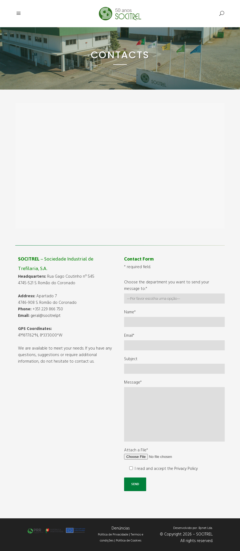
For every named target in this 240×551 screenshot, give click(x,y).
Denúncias (121, 528)
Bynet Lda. (206, 528)
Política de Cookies (128, 540)
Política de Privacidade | (114, 534)
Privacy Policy (186, 469)
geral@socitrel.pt (46, 316)
